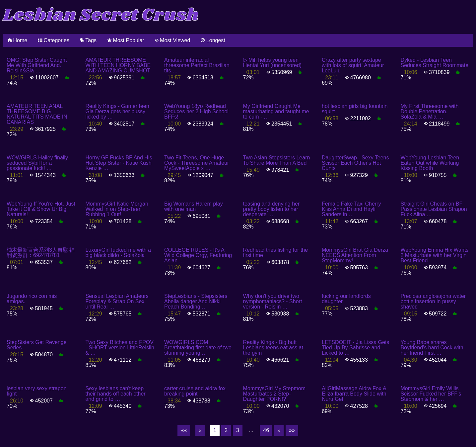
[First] (183, 430)
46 (266, 430)
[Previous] (200, 430)
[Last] (292, 430)
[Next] (279, 430)
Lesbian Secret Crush (101, 15)
